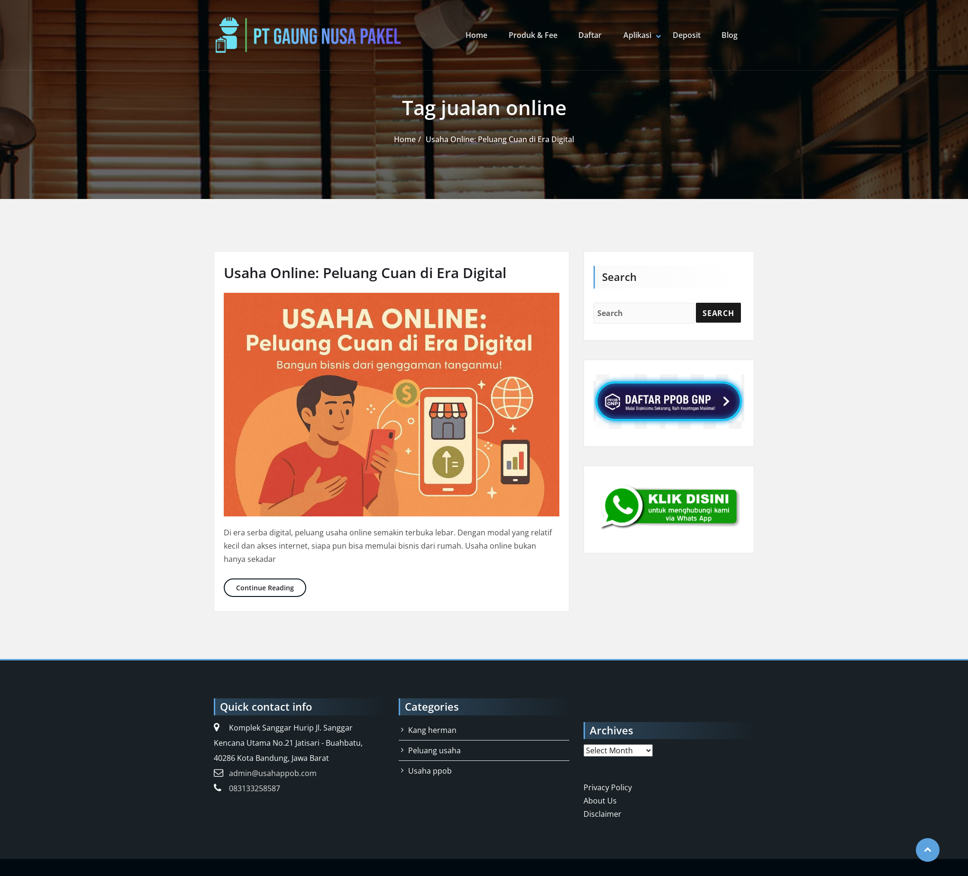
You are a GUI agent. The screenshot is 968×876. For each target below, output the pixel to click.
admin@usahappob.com (273, 773)
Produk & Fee (534, 35)
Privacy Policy (608, 787)
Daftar (591, 35)
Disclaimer (602, 814)
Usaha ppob (430, 771)
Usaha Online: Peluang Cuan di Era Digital (500, 139)
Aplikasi (638, 35)
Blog (729, 35)
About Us (600, 800)
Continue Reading (271, 587)
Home (478, 35)
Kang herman (432, 730)
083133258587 (254, 788)
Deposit (687, 35)
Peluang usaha (434, 750)
